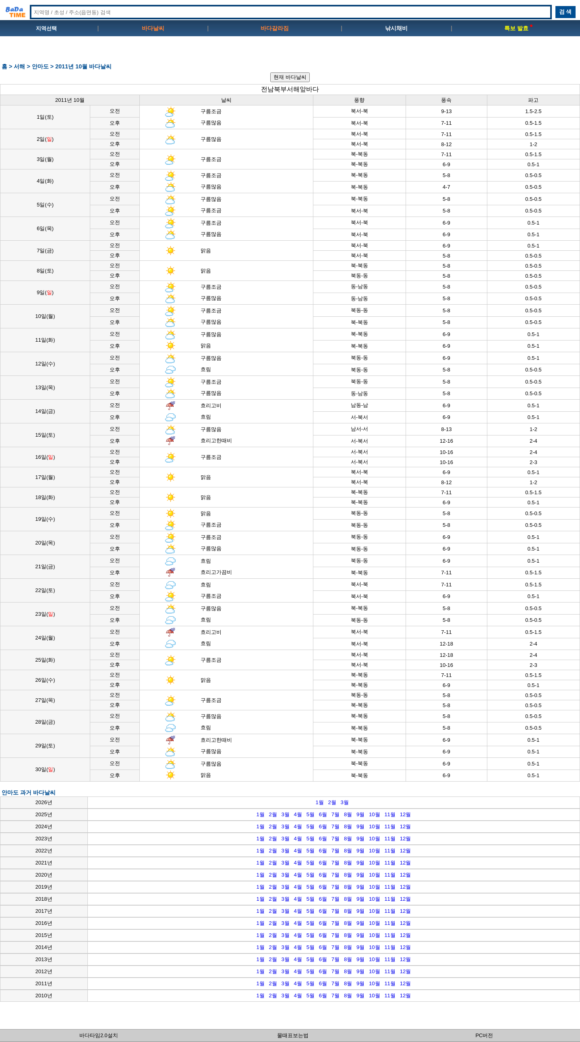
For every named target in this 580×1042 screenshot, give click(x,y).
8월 (348, 814)
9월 (360, 814)
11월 (389, 814)
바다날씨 (153, 28)
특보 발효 (518, 28)
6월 (323, 814)
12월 (405, 814)
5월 (311, 814)
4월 (298, 814)
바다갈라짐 (275, 28)
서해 (19, 66)
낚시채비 (396, 28)
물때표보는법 (293, 1035)
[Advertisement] (290, 53)
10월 (374, 814)
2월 (332, 802)
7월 (335, 814)
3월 (345, 802)
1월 (319, 802)
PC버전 (484, 1035)
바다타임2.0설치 (98, 1035)
